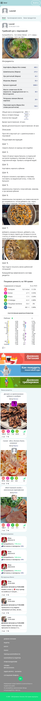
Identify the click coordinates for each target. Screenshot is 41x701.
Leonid (12, 11)
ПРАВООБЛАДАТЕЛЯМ (10, 662)
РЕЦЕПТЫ (6, 642)
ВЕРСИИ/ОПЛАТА (9, 667)
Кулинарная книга (14, 18)
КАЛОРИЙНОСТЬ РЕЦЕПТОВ (12, 658)
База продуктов (30, 18)
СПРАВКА (6, 665)
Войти (36, 3)
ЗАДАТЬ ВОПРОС (9, 671)
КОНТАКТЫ (18, 671)
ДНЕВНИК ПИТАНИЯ (10, 639)
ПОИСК (6, 650)
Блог (4, 18)
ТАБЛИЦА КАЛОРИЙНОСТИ (12, 654)
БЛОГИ (6, 646)
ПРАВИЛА (15, 675)
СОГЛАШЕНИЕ (8, 675)
